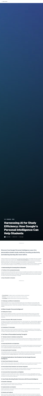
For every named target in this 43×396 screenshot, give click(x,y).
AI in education (17, 263)
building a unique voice (14, 354)
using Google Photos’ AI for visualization (35, 375)
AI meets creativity (24, 332)
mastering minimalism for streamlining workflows (12, 348)
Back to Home (4, 1)
